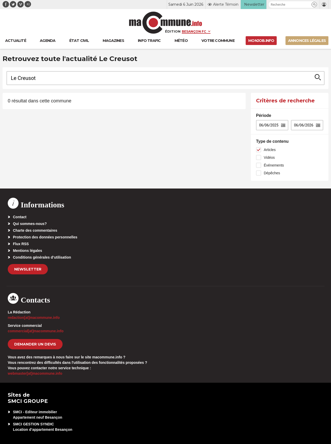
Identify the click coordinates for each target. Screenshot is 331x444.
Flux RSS (21, 244)
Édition (172, 31)
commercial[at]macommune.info (36, 331)
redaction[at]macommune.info (34, 317)
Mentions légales (27, 251)
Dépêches (272, 173)
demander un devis (35, 344)
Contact (19, 217)
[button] (314, 4)
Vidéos (269, 157)
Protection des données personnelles (45, 237)
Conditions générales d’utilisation (42, 257)
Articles (270, 150)
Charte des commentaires (35, 230)
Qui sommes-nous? (30, 224)
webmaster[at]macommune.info (35, 373)
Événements (274, 165)
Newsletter (27, 269)
